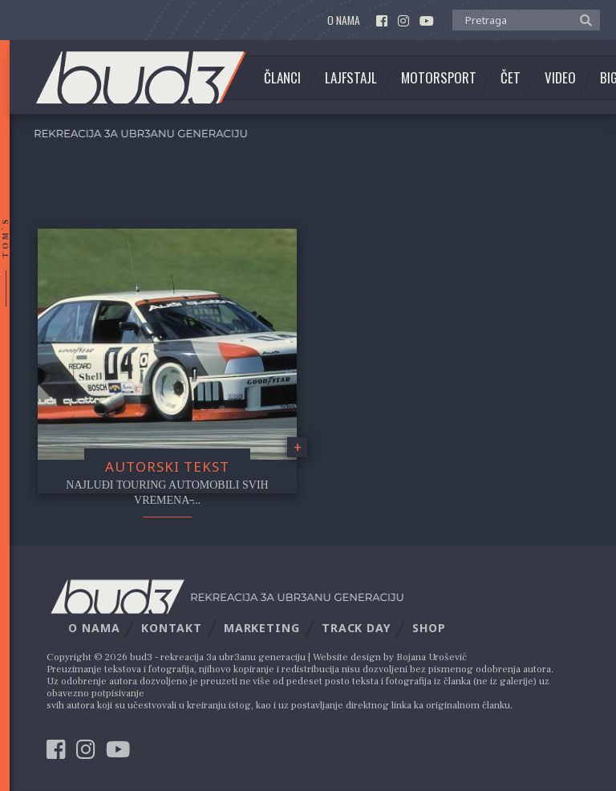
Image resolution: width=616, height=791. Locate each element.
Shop (429, 627)
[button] (582, 19)
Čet (510, 77)
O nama (343, 20)
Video (560, 77)
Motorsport (438, 77)
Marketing (262, 627)
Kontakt (171, 627)
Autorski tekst (167, 466)
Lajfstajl (351, 77)
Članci (282, 77)
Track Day (356, 627)
